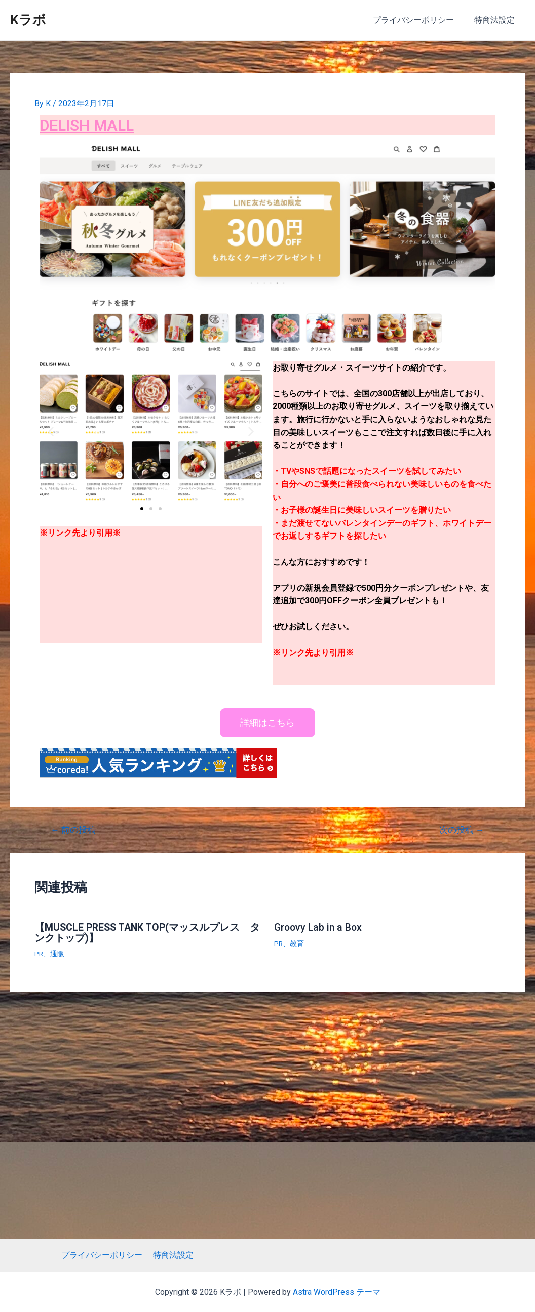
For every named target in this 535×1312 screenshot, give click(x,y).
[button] (141, 508)
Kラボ (28, 19)
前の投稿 (73, 830)
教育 (297, 943)
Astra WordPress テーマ (336, 1292)
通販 (58, 953)
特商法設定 (496, 20)
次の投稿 (461, 830)
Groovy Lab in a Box (319, 927)
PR (39, 953)
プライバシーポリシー (419, 20)
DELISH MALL (89, 124)
